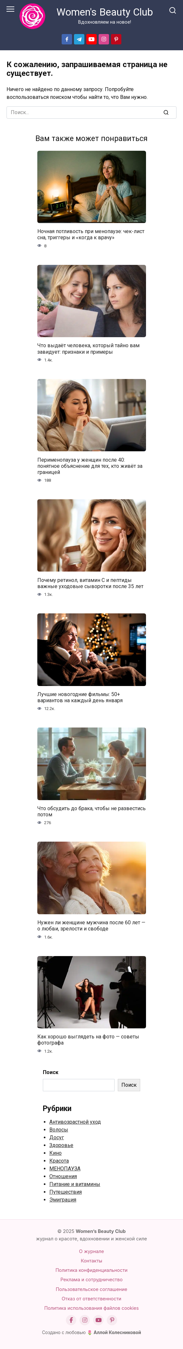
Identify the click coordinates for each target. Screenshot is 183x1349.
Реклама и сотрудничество (91, 1279)
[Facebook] (71, 1320)
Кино (55, 1153)
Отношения (63, 1176)
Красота (59, 1161)
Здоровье (61, 1145)
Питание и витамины (74, 1184)
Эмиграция (62, 1200)
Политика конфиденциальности (91, 1270)
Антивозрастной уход (75, 1122)
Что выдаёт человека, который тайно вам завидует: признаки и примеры (88, 348)
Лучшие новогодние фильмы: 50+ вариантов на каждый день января (80, 697)
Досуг (56, 1137)
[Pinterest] (112, 1320)
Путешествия (65, 1192)
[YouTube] (98, 1320)
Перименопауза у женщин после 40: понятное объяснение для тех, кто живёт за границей (89, 465)
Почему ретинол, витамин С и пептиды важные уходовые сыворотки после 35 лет (90, 583)
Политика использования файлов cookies (91, 1308)
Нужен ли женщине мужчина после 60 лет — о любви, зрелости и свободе (91, 925)
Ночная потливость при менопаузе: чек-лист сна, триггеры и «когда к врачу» (90, 234)
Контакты (91, 1260)
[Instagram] (84, 1320)
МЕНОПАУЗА (64, 1169)
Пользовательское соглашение (91, 1289)
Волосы (58, 1130)
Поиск (50, 1072)
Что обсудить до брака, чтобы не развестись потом (91, 811)
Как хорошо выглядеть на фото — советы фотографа (88, 1040)
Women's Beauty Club (104, 12)
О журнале (91, 1251)
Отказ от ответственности (91, 1298)
